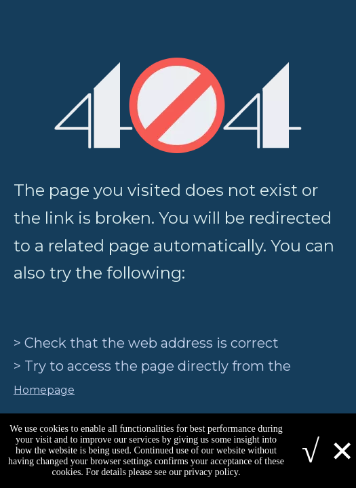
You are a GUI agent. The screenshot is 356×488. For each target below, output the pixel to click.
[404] (178, 105)
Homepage (44, 390)
